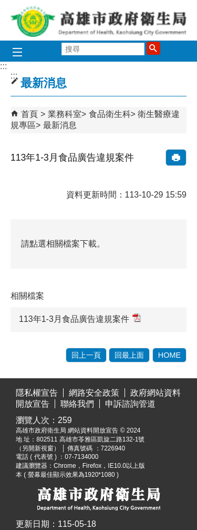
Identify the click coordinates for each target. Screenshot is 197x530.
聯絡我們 (77, 403)
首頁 (29, 114)
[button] (153, 48)
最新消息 (60, 125)
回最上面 (129, 355)
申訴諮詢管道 (130, 403)
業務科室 (64, 114)
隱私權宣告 (37, 392)
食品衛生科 (110, 114)
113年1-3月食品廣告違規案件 (80, 318)
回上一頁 (86, 355)
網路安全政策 (94, 392)
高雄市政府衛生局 (99, 20)
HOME (169, 355)
